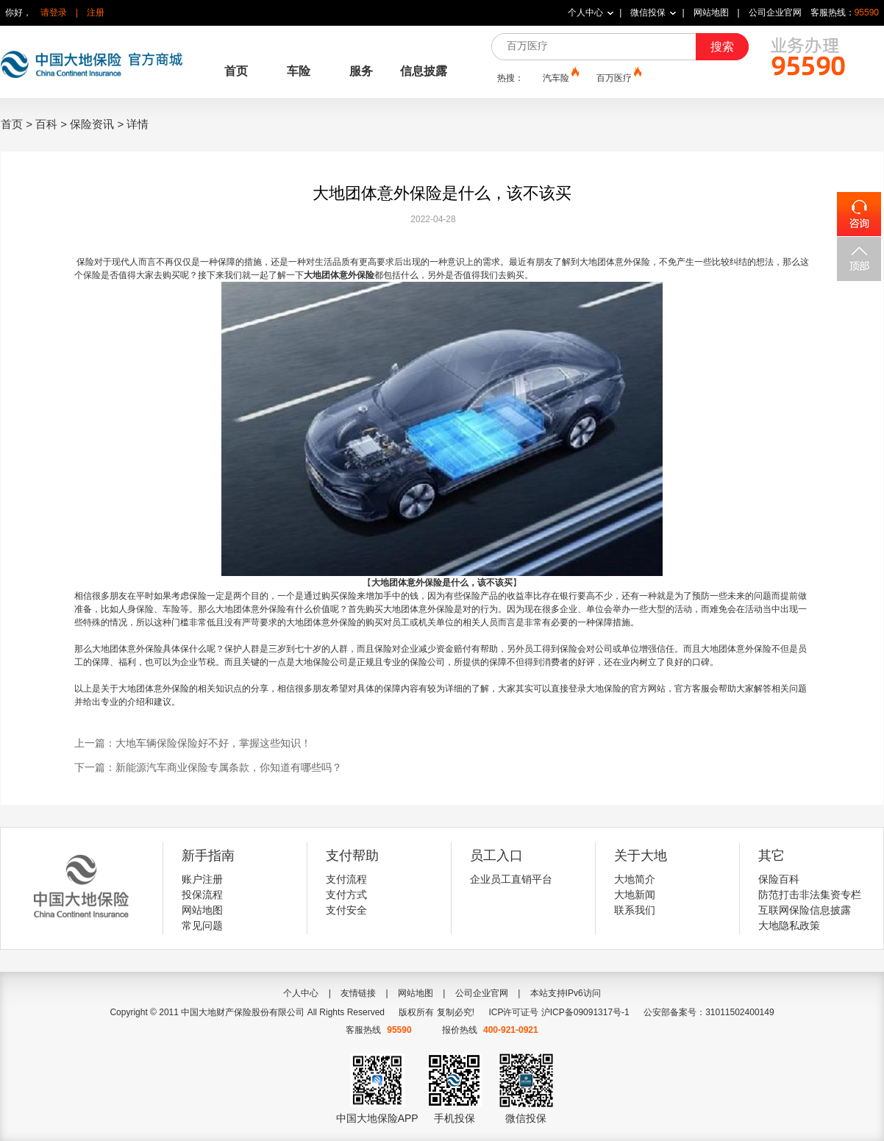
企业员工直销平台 (511, 879)
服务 (361, 71)
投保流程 (202, 894)
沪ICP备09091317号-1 (585, 1012)
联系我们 (634, 910)
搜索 (722, 46)
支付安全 (346, 910)
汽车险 (560, 77)
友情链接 (358, 993)
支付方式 (346, 894)
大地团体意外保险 (339, 275)
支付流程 (346, 879)
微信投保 (648, 12)
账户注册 (202, 879)
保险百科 (778, 879)
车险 (298, 71)
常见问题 (202, 925)
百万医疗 (617, 77)
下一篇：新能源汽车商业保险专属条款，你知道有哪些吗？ (208, 767)
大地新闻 (634, 894)
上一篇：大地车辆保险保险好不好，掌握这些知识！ (192, 743)
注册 (95, 12)
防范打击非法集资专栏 (809, 894)
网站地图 (711, 12)
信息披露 (423, 71)
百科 (46, 124)
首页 (236, 71)
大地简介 (634, 879)
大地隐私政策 (789, 925)
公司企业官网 (775, 12)
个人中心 (585, 12)
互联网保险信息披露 (804, 910)
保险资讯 (92, 124)
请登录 (53, 12)
